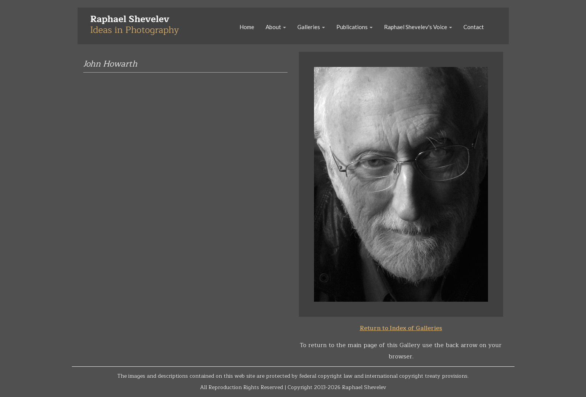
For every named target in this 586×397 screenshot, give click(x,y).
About (276, 26)
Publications (354, 26)
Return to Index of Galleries (401, 328)
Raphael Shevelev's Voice (418, 26)
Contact (473, 26)
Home (246, 26)
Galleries (311, 26)
